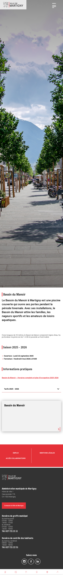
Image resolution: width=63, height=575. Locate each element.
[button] (54, 6)
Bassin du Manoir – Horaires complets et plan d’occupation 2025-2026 (30, 378)
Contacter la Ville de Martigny (13, 505)
